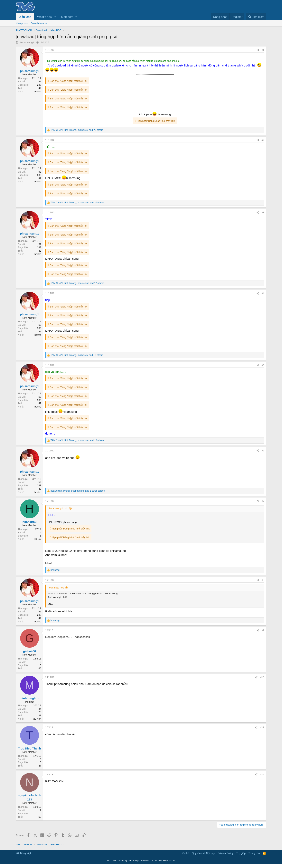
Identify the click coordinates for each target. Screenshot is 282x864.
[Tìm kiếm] (256, 16)
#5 (263, 365)
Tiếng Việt (23, 853)
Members (67, 16)
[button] (55, 16)
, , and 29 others (77, 130)
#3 (263, 212)
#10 (262, 677)
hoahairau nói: (56, 587)
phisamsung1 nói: (58, 508)
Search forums (39, 23)
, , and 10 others (77, 202)
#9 (263, 630)
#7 (263, 501)
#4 (263, 293)
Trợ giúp (241, 853)
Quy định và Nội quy (203, 853)
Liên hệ (185, 853)
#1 (263, 50)
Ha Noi (37, 539)
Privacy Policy (225, 853)
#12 (262, 774)
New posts (22, 23)
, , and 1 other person (78, 490)
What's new (44, 16)
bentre (37, 91)
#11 (262, 727)
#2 (263, 140)
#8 (263, 580)
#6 (263, 450)
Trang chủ (254, 853)
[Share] (257, 50)
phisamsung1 (26, 42)
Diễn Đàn (25, 16)
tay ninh (37, 719)
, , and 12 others (77, 283)
